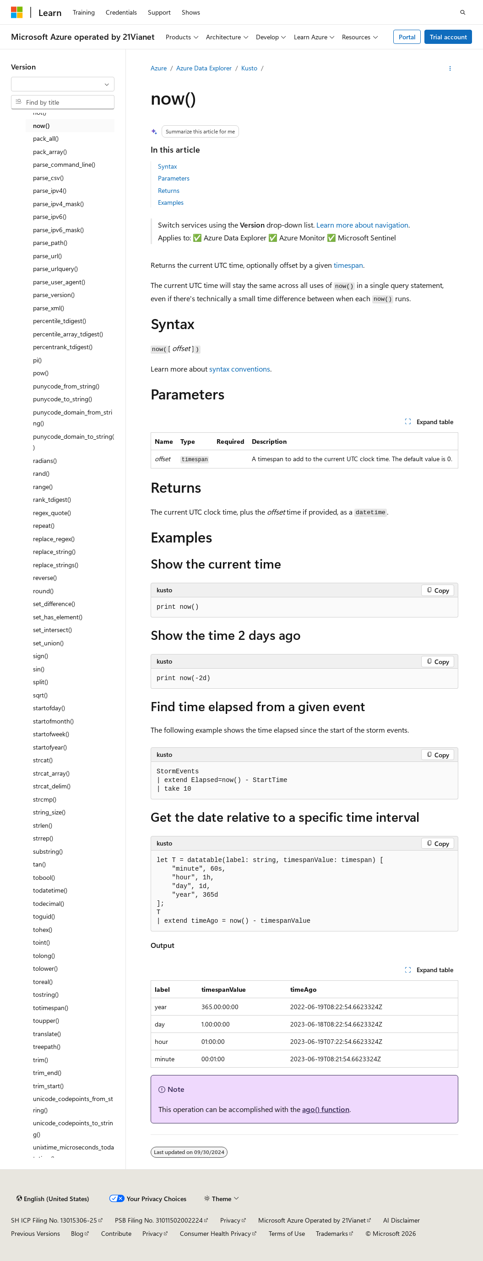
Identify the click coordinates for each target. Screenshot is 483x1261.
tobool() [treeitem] (44, 877)
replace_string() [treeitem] (54, 551)
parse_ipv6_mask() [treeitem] (58, 229)
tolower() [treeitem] (45, 968)
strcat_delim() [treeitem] (52, 786)
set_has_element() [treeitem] (57, 616)
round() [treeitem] (43, 590)
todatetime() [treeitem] (50, 890)
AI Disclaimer (401, 1220)
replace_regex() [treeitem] (54, 538)
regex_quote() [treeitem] (52, 512)
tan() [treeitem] (39, 864)
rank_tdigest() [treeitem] (52, 499)
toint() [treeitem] (41, 942)
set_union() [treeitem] (48, 642)
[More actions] (450, 68)
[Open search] (463, 12)
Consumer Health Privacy (215, 1233)
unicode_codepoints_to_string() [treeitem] (73, 1128)
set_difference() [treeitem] (54, 603)
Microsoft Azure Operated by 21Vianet (312, 1220)
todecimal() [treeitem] (48, 903)
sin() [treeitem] (38, 669)
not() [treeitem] (39, 112)
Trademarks (332, 1233)
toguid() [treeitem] (44, 916)
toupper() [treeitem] (46, 1020)
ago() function (325, 1109)
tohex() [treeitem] (42, 929)
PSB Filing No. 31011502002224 (159, 1220)
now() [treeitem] (41, 125)
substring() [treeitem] (48, 851)
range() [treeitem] (43, 486)
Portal (407, 36)
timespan (348, 265)
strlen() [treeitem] (42, 825)
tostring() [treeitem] (46, 994)
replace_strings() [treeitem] (55, 564)
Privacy (230, 1220)
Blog (77, 1233)
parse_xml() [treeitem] (48, 307)
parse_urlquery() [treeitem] (55, 268)
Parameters (174, 178)
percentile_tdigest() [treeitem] (59, 320)
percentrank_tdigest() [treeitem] (62, 346)
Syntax (167, 166)
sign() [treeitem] (40, 655)
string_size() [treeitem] (49, 812)
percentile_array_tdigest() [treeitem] (68, 334)
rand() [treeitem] (41, 473)
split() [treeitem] (40, 681)
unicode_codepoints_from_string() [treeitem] (73, 1104)
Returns (168, 190)
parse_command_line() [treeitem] (64, 164)
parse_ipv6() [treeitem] (49, 216)
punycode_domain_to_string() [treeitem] (73, 442)
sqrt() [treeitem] (40, 695)
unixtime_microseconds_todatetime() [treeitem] (73, 1153)
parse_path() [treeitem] (50, 242)
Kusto (249, 68)
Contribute (116, 1233)
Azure (159, 68)
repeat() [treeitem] (43, 525)
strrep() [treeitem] (43, 838)
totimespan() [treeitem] (50, 1007)
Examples (171, 202)
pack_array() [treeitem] (50, 151)
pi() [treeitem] (37, 360)
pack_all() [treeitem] (46, 138)
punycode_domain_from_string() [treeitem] (72, 418)
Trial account (448, 36)
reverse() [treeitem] (45, 577)
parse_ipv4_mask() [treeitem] (58, 203)
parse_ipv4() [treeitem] (49, 190)
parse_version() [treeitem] (54, 294)
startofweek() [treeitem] (51, 733)
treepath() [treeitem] (46, 1046)
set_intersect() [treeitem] (52, 629)
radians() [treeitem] (45, 460)
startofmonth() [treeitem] (53, 721)
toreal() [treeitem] (43, 981)
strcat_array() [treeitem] (51, 773)
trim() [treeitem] (40, 1059)
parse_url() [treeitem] (47, 255)
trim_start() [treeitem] (48, 1085)
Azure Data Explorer (204, 68)
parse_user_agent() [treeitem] (59, 281)
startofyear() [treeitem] (50, 747)
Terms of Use (287, 1233)
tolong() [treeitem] (44, 955)
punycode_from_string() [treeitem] (66, 386)
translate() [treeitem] (47, 1033)
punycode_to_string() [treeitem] (62, 398)
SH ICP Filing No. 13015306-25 (54, 1220)
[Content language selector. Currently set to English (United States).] (53, 1199)
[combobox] (62, 84)
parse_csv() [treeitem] (48, 177)
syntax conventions (239, 368)
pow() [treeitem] (41, 372)
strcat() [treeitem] (43, 760)
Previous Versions (35, 1233)
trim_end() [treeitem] (47, 1072)
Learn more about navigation (362, 224)
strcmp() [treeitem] (44, 799)
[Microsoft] (17, 12)
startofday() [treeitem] (49, 707)
